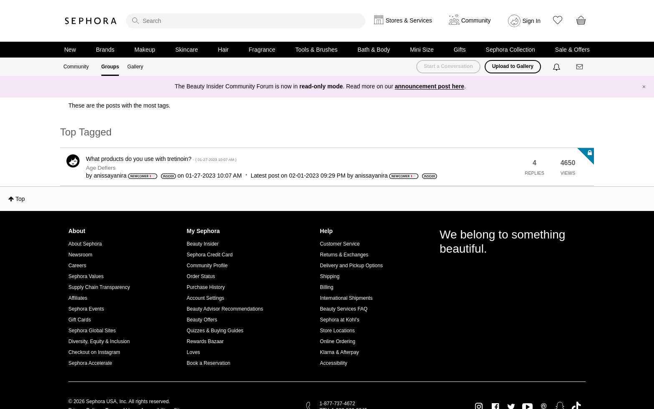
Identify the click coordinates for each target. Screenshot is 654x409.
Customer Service (340, 244)
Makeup (144, 49)
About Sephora (85, 244)
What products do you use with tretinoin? (161, 159)
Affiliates (77, 298)
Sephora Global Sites (92, 331)
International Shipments (346, 298)
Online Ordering (337, 341)
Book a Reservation (209, 363)
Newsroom (80, 255)
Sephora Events (86, 309)
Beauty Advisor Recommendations (225, 309)
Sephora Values (86, 276)
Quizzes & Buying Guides (215, 331)
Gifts (460, 49)
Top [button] (20, 199)
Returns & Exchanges (344, 255)
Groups (110, 67)
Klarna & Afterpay (339, 352)
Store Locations (337, 331)
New (70, 49)
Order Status (201, 276)
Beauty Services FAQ (343, 309)
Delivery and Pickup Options (351, 265)
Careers (77, 265)
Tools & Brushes (316, 49)
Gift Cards (79, 320)
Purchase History (206, 287)
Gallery (135, 67)
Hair (223, 49)
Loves (193, 352)
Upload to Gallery (512, 66)
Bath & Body (373, 49)
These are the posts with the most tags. (119, 105)
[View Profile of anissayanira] (110, 175)
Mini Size (422, 49)
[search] (245, 20)
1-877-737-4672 (337, 403)
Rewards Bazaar (205, 341)
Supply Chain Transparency (99, 287)
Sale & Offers (572, 49)
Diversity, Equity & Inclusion (99, 341)
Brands (105, 49)
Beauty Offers (202, 320)
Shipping (330, 276)
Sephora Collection (510, 49)
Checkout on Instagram (94, 352)
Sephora (91, 21)
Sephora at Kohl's (339, 320)
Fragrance (262, 49)
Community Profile (207, 265)
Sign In (532, 21)
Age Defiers (101, 168)
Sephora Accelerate (90, 363)
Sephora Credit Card (210, 255)
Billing (326, 287)
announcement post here (429, 86)
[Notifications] (557, 66)
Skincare (186, 49)
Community (76, 67)
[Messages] (580, 67)
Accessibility (333, 363)
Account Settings (205, 298)
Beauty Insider (203, 244)
